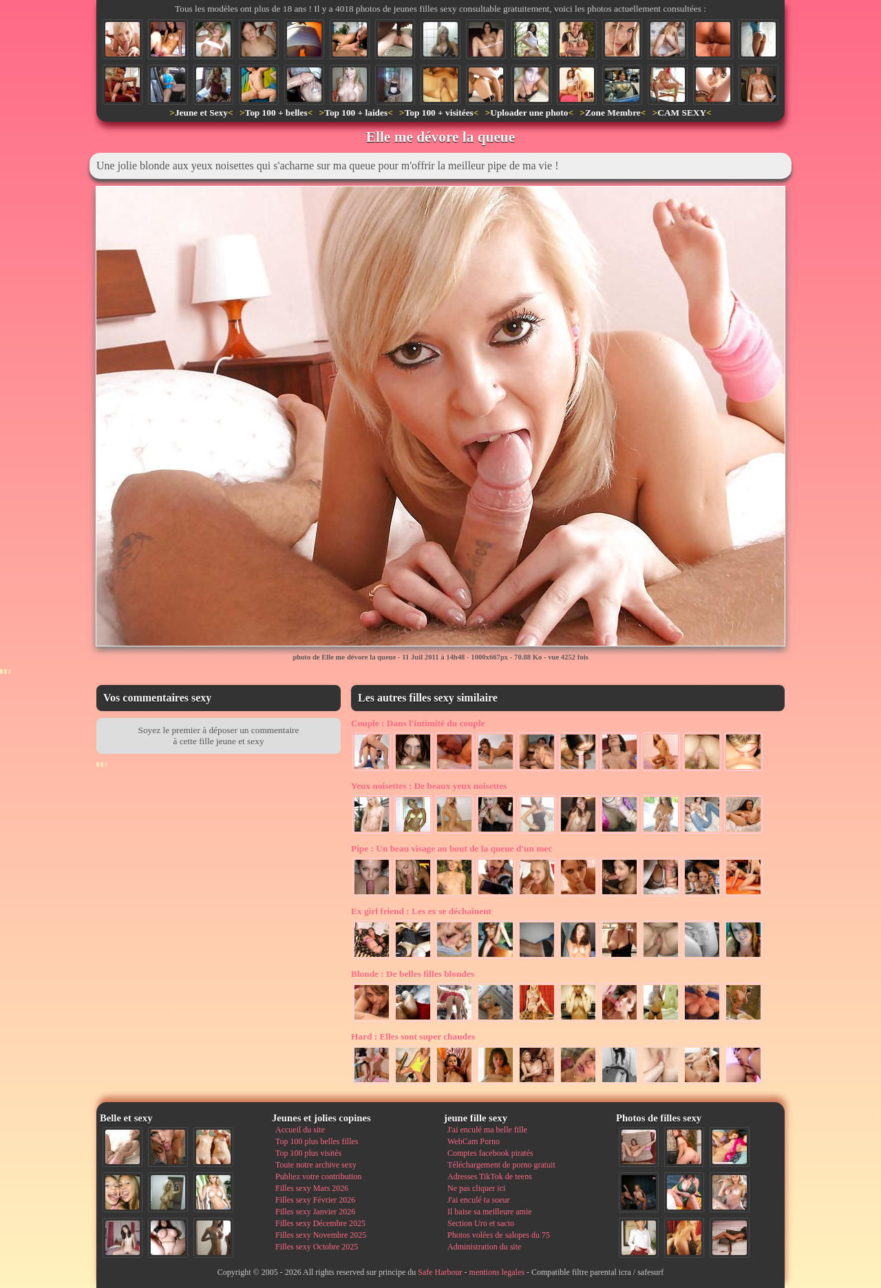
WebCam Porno (473, 1141)
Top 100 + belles (275, 112)
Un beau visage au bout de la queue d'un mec (451, 848)
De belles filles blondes (412, 974)
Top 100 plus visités (308, 1153)
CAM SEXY (681, 112)
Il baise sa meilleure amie (489, 1211)
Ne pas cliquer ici (476, 1188)
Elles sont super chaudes (413, 1036)
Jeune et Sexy (201, 112)
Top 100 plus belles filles (316, 1141)
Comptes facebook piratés (490, 1153)
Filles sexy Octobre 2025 (316, 1247)
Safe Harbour (440, 1272)
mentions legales (496, 1272)
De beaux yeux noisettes (429, 786)
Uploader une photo (529, 112)
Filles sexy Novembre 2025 (320, 1235)
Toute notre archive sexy (316, 1165)
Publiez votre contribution (318, 1176)
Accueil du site (300, 1129)
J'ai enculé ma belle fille (487, 1129)
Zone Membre (613, 112)
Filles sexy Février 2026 (315, 1200)
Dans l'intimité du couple (418, 723)
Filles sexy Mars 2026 (311, 1188)
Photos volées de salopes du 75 (498, 1235)
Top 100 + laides (356, 112)
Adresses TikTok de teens (489, 1176)
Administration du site (484, 1247)
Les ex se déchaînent (421, 911)
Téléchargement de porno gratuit (501, 1165)
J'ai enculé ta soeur (478, 1200)
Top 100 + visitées (439, 112)
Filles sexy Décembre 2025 (320, 1223)
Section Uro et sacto (480, 1223)
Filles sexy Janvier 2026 (315, 1211)
